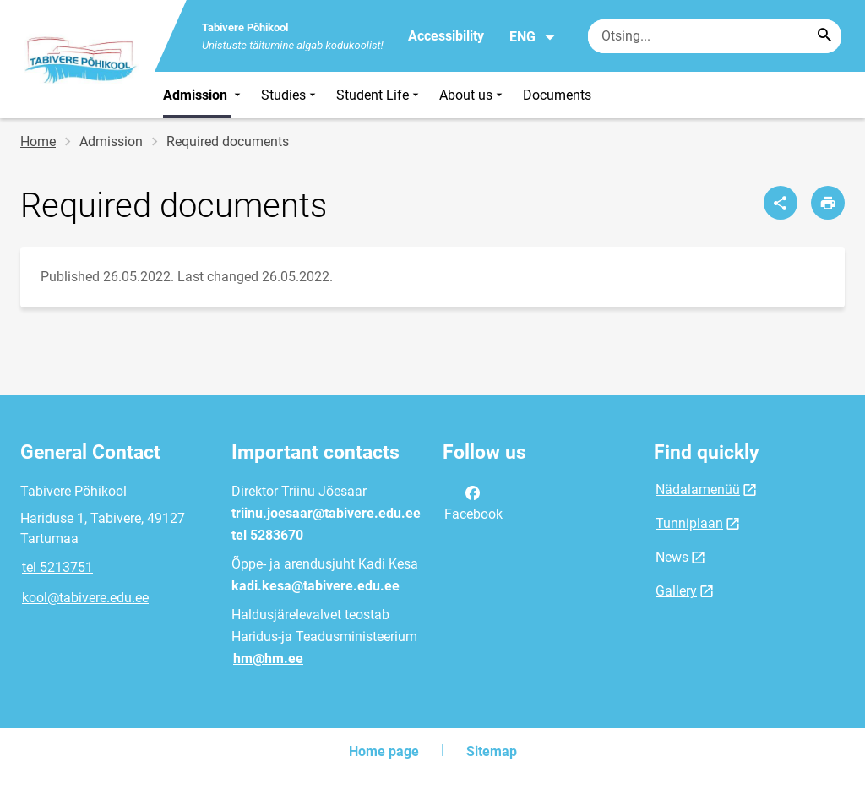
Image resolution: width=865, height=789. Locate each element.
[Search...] (824, 36)
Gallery (676, 591)
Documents (557, 95)
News (672, 557)
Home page (384, 751)
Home (38, 141)
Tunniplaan (689, 523)
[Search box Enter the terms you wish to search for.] (714, 36)
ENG (532, 37)
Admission (203, 95)
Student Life (379, 95)
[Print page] (828, 203)
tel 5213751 (57, 567)
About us (472, 95)
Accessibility (446, 36)
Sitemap (491, 751)
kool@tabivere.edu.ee (85, 598)
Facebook (473, 502)
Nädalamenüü (698, 490)
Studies (290, 95)
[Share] (780, 203)
